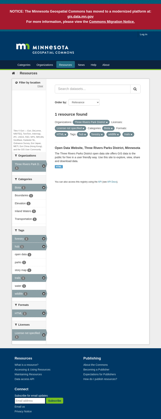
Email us (20, 406)
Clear (40, 86)
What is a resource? (27, 364)
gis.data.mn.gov (80, 16)
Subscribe (54, 400)
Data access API (24, 379)
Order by (60, 102)
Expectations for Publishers (99, 374)
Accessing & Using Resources (33, 369)
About (105, 64)
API (100, 181)
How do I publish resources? (100, 379)
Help (93, 64)
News (81, 64)
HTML (58, 166)
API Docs (112, 181)
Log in (143, 34)
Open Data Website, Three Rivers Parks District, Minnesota (97, 147)
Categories (24, 64)
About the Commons (95, 364)
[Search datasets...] (92, 89)
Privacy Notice (23, 411)
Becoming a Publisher (96, 369)
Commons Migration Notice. (112, 22)
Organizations (44, 64)
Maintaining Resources (28, 374)
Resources (65, 64)
